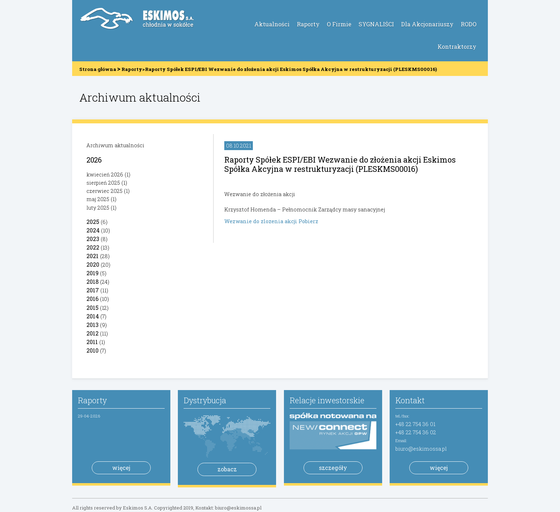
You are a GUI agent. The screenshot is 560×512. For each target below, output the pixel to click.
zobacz (227, 469)
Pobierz (308, 221)
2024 (93, 230)
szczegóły (333, 467)
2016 (92, 298)
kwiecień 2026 (104, 174)
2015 (92, 307)
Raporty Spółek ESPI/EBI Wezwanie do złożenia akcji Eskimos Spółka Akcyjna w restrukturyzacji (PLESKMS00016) (340, 164)
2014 (92, 316)
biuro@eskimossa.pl (421, 448)
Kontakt (410, 400)
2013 (92, 324)
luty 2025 (97, 207)
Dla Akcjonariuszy (427, 24)
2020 (92, 264)
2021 (92, 256)
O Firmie (339, 24)
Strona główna (97, 69)
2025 (92, 221)
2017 (92, 290)
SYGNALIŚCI (376, 24)
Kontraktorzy (457, 46)
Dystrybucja (205, 400)
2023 (92, 238)
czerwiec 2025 (104, 191)
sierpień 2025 (103, 182)
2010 (92, 350)
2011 (92, 341)
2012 (92, 333)
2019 (92, 273)
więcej (121, 467)
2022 (92, 247)
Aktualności (272, 24)
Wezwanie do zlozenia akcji (261, 221)
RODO (468, 24)
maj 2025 (97, 199)
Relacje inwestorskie (327, 400)
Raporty (308, 24)
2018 (92, 281)
